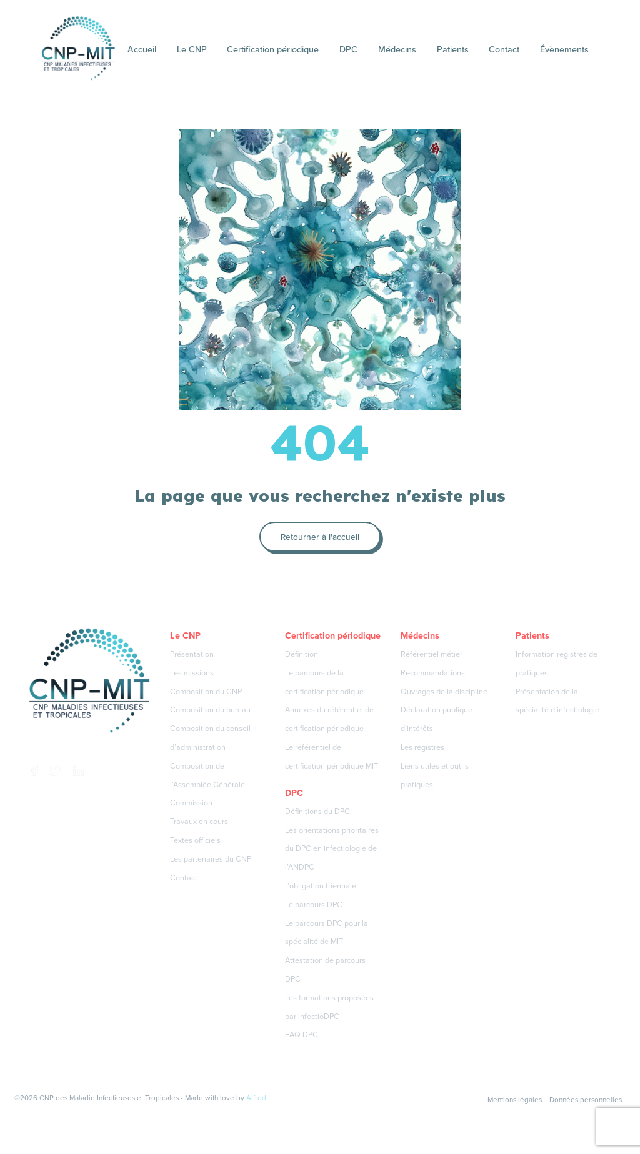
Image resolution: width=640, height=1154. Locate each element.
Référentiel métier (431, 654)
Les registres (422, 747)
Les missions (192, 673)
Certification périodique (273, 49)
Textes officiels (195, 840)
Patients (453, 49)
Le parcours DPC (313, 904)
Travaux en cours (199, 821)
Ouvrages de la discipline (444, 691)
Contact (504, 49)
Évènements (564, 49)
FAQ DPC (301, 1034)
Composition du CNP (206, 691)
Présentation (192, 654)
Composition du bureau (210, 709)
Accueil (142, 49)
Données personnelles (585, 1099)
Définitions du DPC (317, 811)
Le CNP (192, 49)
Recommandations (433, 673)
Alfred (256, 1097)
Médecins (397, 49)
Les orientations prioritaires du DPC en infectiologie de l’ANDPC (332, 848)
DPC (348, 49)
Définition (301, 654)
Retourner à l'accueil (320, 536)
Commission (191, 802)
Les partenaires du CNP (210, 859)
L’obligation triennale (320, 886)
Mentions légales (515, 1099)
